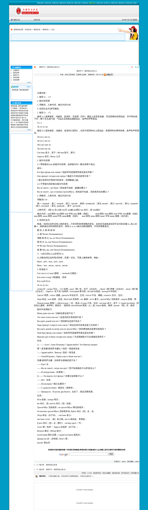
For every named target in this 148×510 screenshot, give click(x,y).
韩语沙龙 (77, 3)
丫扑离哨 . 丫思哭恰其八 (19, 108)
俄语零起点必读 (51, 465)
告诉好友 (116, 473)
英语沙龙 (55, 3)
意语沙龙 (99, 3)
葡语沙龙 (114, 3)
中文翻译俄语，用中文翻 (19, 120)
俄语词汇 (46, 29)
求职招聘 (16, 77)
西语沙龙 (70, 3)
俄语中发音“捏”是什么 (18, 118)
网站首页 (40, 3)
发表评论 (97, 473)
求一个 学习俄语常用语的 (20, 122)
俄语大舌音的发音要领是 (19, 127)
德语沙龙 (63, 3)
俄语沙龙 (92, 3)
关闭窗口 (135, 473)
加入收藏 (106, 473)
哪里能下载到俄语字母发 (19, 125)
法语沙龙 (48, 3)
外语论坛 (107, 3)
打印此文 (125, 473)
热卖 (134, 3)
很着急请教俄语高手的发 (19, 115)
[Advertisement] (21, 173)
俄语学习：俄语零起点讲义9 (56, 469)
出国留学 (16, 70)
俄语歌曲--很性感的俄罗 (20, 90)
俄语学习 (16, 75)
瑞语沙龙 (122, 3)
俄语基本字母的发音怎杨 (19, 111)
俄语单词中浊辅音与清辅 (19, 113)
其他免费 (16, 80)
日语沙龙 (85, 3)
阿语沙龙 (129, 3)
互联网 (78, 75)
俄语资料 (16, 73)
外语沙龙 (28, 29)
